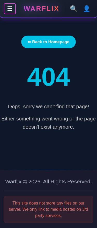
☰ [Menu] (10, 8)
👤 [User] (87, 8)
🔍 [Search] (74, 8)
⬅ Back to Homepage (48, 42)
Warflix (41, 8)
